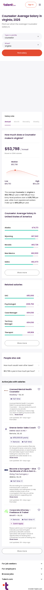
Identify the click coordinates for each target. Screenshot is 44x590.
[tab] (8, 122)
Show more (19, 415)
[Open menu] (39, 4)
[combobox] (21, 37)
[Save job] (39, 389)
